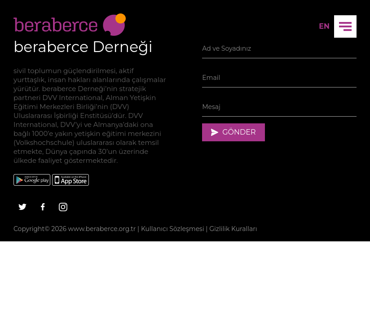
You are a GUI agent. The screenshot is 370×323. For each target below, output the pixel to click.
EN (324, 26)
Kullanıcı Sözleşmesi (172, 229)
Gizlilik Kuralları (233, 229)
